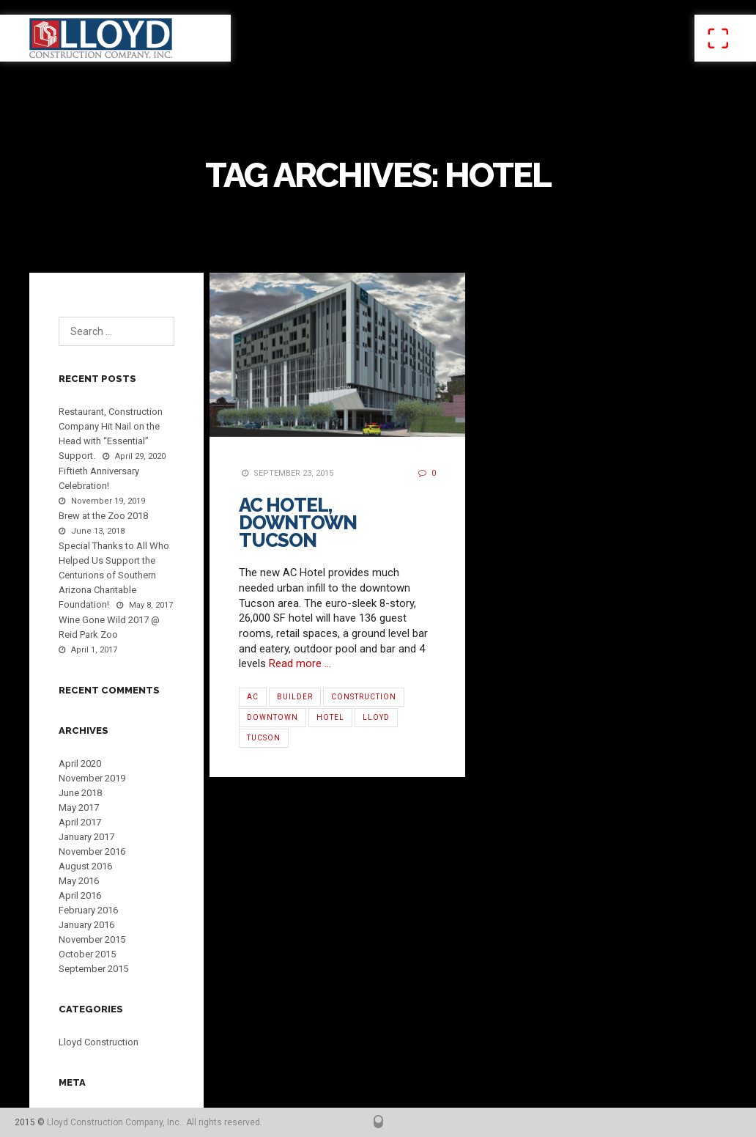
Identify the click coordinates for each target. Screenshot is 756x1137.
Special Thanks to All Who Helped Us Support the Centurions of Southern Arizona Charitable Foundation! (114, 575)
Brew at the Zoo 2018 (103, 515)
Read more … (300, 663)
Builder (295, 697)
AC (253, 697)
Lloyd (376, 717)
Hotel (330, 717)
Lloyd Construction (98, 1042)
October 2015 (87, 954)
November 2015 (92, 939)
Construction (363, 697)
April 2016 (80, 895)
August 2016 (85, 866)
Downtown (272, 717)
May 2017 (79, 807)
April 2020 (80, 763)
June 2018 (80, 792)
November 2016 (92, 851)
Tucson (264, 738)
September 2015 (93, 968)
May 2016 (79, 880)
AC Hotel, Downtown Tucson (298, 522)
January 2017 (86, 836)
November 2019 (92, 778)
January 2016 (86, 924)
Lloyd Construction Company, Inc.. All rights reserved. (154, 1122)
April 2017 (80, 822)
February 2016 (88, 910)
